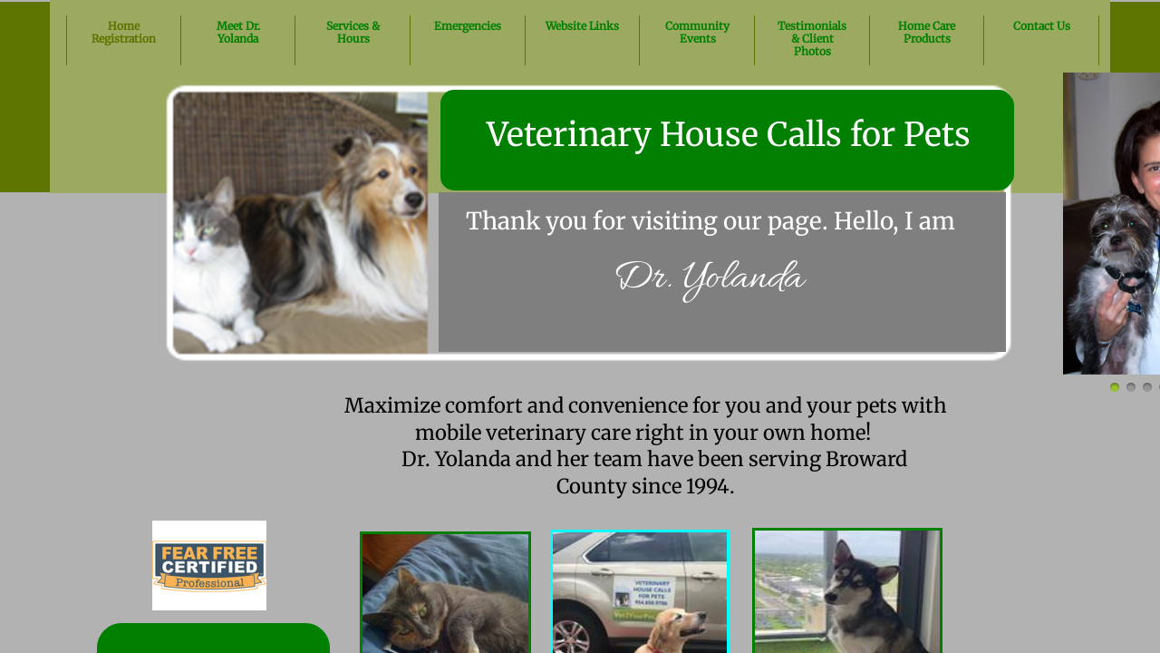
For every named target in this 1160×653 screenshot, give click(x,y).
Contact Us (1041, 26)
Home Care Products (926, 32)
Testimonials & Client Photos (812, 38)
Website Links (582, 26)
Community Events (697, 32)
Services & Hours (353, 32)
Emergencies (467, 26)
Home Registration (124, 32)
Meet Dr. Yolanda (238, 32)
